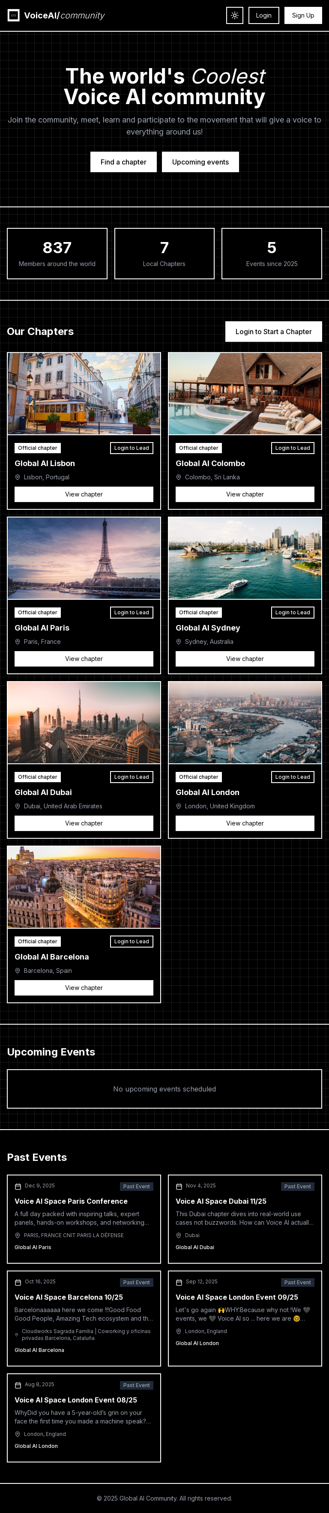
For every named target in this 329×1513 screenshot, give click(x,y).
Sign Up (303, 15)
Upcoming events (200, 162)
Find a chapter (124, 162)
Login (264, 15)
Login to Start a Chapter (274, 331)
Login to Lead (131, 448)
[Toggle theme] (234, 15)
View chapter (84, 494)
